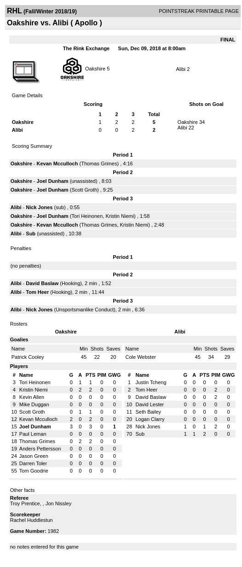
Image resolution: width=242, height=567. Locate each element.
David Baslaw (42, 283)
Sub (31, 233)
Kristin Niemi (119, 216)
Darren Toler (33, 463)
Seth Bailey (148, 412)
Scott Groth (84, 190)
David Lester (149, 404)
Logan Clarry (149, 419)
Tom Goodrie (33, 470)
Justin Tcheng (150, 382)
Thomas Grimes (99, 163)
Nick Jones (39, 207)
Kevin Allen (31, 397)
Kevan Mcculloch (57, 163)
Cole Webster (141, 357)
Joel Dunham (53, 181)
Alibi (180, 69)
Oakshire (95, 68)
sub (60, 207)
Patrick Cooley (28, 357)
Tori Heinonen (87, 216)
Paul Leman (32, 434)
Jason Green (33, 456)
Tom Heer (37, 292)
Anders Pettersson (40, 448)
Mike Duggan (34, 404)
